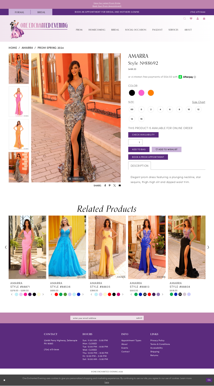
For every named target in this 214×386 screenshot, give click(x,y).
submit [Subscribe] (140, 318)
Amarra (27, 48)
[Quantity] (135, 142)
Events (124, 348)
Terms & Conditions (160, 344)
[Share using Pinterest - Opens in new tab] (109, 185)
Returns (154, 355)
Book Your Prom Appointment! (107, 5)
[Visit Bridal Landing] (41, 12)
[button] (197, 18)
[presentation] (27, 247)
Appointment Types (131, 340)
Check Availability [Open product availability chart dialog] (143, 134)
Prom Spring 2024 (51, 48)
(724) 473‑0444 (51, 349)
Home (13, 48)
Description (139, 166)
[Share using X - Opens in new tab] (114, 185)
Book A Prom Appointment (148, 157)
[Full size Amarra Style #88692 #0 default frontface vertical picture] (76, 117)
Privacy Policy (157, 340)
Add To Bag (139, 149)
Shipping (154, 352)
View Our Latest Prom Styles (107, 2)
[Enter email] (107, 318)
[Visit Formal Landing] (19, 12)
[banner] (39, 29)
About (124, 344)
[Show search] (184, 18)
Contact (125, 352)
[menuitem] (19, 12)
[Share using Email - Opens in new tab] (120, 186)
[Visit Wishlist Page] (191, 18)
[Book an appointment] (107, 12)
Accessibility (156, 348)
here (107, 382)
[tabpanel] (19, 69)
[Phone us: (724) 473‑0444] (197, 12)
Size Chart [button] (198, 102)
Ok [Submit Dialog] (209, 380)
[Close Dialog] (4, 380)
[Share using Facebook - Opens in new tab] (105, 185)
